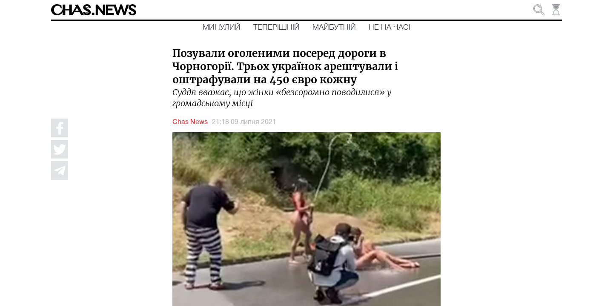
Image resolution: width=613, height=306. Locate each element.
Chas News (190, 122)
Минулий (222, 27)
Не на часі (389, 27)
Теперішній (276, 27)
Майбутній (334, 27)
